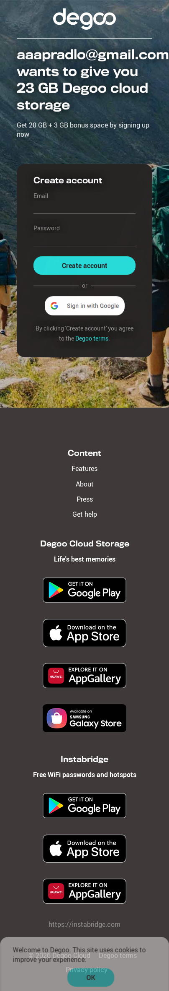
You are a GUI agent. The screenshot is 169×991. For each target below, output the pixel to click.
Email (41, 196)
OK (91, 978)
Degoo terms (91, 338)
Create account (85, 265)
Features (84, 468)
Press (85, 499)
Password (46, 228)
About (85, 484)
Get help (84, 514)
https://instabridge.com (84, 924)
